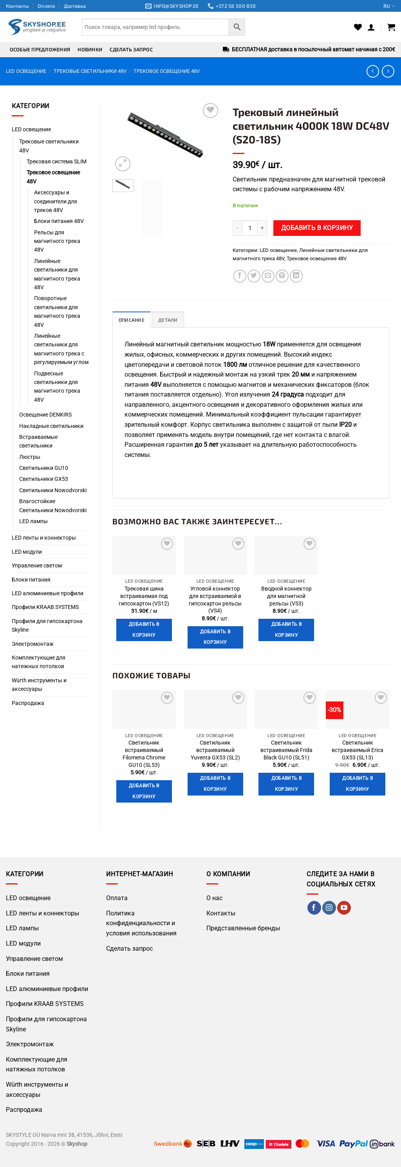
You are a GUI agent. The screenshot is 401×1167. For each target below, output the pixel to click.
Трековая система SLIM (57, 161)
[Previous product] (388, 71)
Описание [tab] (132, 320)
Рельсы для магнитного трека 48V (57, 241)
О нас (214, 898)
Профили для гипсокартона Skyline (47, 625)
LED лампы (33, 521)
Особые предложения (40, 49)
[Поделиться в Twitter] (253, 276)
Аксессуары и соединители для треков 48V (55, 201)
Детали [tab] (169, 320)
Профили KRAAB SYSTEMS (45, 607)
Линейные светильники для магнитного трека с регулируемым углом (61, 349)
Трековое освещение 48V (167, 71)
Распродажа (28, 703)
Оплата (46, 6)
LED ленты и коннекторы (44, 538)
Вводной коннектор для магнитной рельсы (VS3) (286, 596)
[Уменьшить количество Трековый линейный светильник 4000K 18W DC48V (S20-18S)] (237, 228)
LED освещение (26, 71)
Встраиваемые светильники (38, 441)
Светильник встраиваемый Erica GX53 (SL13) (357, 750)
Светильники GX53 (43, 479)
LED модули (27, 552)
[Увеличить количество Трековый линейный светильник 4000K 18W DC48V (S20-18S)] (262, 228)
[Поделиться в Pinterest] (282, 276)
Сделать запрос (131, 49)
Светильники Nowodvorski (53, 490)
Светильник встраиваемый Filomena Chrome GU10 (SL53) (144, 754)
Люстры (29, 457)
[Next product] (373, 71)
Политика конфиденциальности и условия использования (141, 923)
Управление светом (37, 565)
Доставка (75, 6)
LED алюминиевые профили (47, 593)
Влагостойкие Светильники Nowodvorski (53, 505)
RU (389, 6)
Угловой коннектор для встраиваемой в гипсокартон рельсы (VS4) (215, 600)
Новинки (90, 49)
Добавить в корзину (317, 228)
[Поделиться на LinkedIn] (296, 276)
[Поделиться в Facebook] (239, 276)
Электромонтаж (33, 644)
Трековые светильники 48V (90, 71)
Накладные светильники (51, 426)
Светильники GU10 (43, 468)
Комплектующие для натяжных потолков (38, 661)
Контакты (17, 6)
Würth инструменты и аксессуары (39, 684)
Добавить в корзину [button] (144, 630)
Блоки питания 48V (59, 221)
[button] (371, 27)
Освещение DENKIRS (45, 414)
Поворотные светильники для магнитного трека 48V (57, 311)
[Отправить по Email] (268, 276)
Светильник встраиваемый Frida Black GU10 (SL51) (286, 750)
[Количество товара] (250, 228)
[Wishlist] (358, 27)
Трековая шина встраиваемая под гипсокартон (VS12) (144, 596)
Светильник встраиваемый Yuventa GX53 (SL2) (215, 750)
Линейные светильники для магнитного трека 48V (57, 274)
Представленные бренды (243, 928)
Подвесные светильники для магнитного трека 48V (57, 386)
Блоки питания (31, 579)
